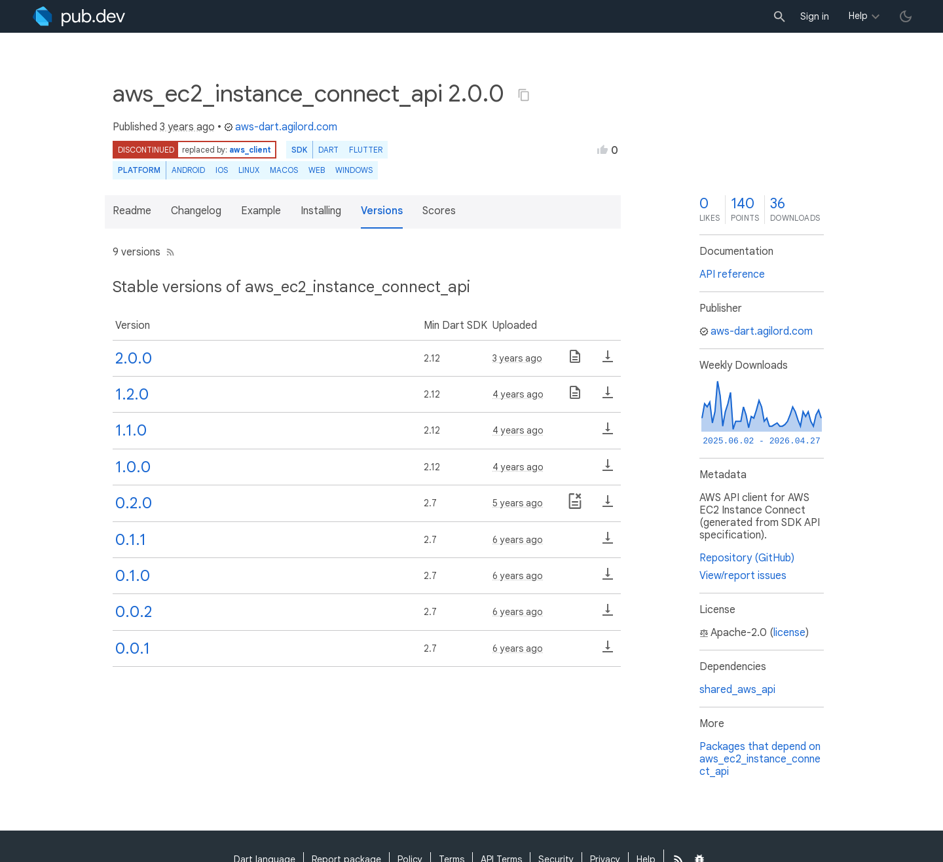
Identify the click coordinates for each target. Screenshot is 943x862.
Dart (328, 150)
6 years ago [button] (517, 540)
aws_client (250, 150)
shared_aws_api (737, 689)
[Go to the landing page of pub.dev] (79, 16)
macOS (284, 170)
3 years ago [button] (187, 127)
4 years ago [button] (518, 394)
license (789, 632)
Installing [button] (321, 210)
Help (858, 16)
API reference (732, 274)
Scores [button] (439, 210)
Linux (248, 170)
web (316, 170)
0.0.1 (132, 648)
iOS (221, 170)
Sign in (814, 16)
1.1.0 (131, 430)
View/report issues (742, 575)
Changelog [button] (196, 210)
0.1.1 (130, 540)
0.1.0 (132, 576)
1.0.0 (133, 467)
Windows (354, 170)
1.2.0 (132, 394)
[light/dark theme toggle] (906, 16)
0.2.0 (133, 503)
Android (188, 170)
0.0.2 (133, 612)
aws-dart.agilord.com (280, 127)
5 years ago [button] (517, 503)
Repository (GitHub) (746, 558)
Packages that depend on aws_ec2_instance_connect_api (760, 759)
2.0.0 (133, 358)
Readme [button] (132, 210)
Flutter (365, 150)
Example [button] (261, 210)
